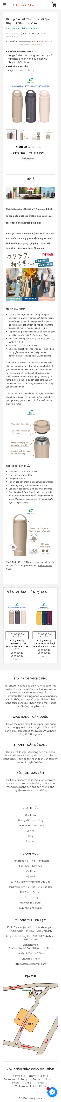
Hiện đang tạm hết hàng (17, 635)
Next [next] (54, 630)
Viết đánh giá (12, 36)
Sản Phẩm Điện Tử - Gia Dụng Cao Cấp (31, 887)
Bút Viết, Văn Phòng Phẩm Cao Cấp (30, 881)
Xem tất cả (39, 1086)
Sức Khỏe (30, 871)
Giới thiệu (30, 815)
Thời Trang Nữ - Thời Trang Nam (30, 860)
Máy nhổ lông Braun (30, 908)
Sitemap (30, 841)
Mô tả (30, 178)
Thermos (17, 1075)
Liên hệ (30, 830)
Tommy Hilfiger (36, 1075)
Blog (30, 836)
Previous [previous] (7, 630)
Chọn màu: (29, 147)
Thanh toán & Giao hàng (30, 825)
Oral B (28, 1082)
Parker (36, 1079)
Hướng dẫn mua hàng (30, 820)
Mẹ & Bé (30, 876)
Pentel (40, 1082)
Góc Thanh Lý (30, 897)
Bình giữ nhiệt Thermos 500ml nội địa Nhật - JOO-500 (44, 643)
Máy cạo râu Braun (30, 902)
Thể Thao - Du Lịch (30, 892)
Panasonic (10, 1079)
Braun (49, 1079)
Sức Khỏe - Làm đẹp (30, 866)
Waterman (21, 1086)
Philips (15, 1082)
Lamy (24, 1079)
